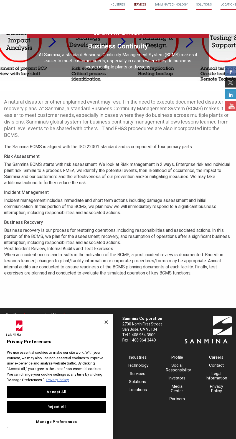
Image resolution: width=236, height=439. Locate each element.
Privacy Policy (216, 388)
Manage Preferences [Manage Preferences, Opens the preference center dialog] (56, 422)
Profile (177, 357)
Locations (228, 5)
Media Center (177, 388)
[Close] (106, 322)
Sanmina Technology (171, 5)
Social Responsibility (177, 367)
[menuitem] (117, 5)
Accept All (57, 392)
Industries (117, 5)
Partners (177, 399)
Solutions (204, 5)
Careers (216, 357)
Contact (216, 365)
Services (140, 5)
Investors (177, 378)
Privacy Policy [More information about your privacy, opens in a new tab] (57, 380)
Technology (137, 365)
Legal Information (216, 376)
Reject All (56, 407)
